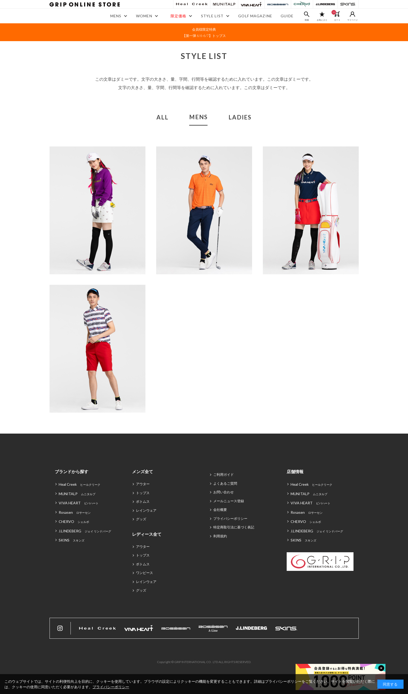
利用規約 (220, 536)
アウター (143, 484)
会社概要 (220, 509)
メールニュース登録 (228, 501)
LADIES (240, 117)
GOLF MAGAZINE (255, 16)
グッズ (141, 519)
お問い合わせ (223, 492)
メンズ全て (142, 471)
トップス (143, 493)
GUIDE (287, 16)
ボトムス (143, 501)
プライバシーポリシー (230, 518)
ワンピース (144, 573)
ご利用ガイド (223, 474)
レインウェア (146, 510)
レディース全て (146, 534)
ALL (162, 117)
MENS (198, 117)
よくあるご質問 (225, 483)
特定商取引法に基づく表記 (233, 527)
